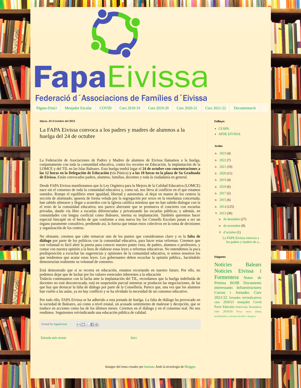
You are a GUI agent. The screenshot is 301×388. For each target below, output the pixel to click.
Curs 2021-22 (215, 108)
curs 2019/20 (223, 311)
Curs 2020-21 (187, 108)
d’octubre (230, 232)
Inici (134, 338)
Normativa (255, 307)
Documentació (245, 108)
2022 (223, 160)
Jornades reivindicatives (245, 297)
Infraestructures (249, 287)
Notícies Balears (237, 264)
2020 (223, 173)
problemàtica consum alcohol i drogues (235, 316)
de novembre (232, 225)
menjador (244, 302)
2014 (223, 206)
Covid (257, 302)
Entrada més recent (53, 338)
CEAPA (223, 128)
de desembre (232, 219)
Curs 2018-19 (129, 108)
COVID (106, 108)
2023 (223, 153)
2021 (223, 167)
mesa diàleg (253, 311)
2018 (223, 186)
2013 (223, 213)
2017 (223, 193)
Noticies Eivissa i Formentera (237, 274)
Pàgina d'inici (46, 108)
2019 (223, 180)
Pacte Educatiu (224, 307)
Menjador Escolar (78, 108)
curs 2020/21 (224, 302)
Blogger (190, 366)
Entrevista (242, 307)
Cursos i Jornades (232, 292)
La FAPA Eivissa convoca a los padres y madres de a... (241, 240)
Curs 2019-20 (158, 108)
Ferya (239, 311)
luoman (149, 366)
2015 (223, 200)
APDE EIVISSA (229, 134)
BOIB (234, 283)
